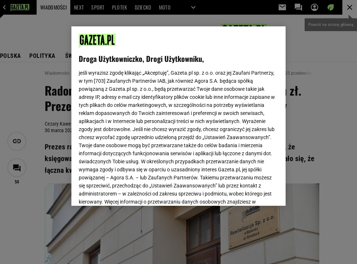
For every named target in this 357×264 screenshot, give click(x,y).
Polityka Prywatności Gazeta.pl (143, 105)
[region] (178, 116)
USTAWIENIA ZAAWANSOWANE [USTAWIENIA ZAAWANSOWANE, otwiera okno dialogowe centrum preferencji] (126, 191)
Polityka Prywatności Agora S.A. (220, 105)
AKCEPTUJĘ (253, 191)
